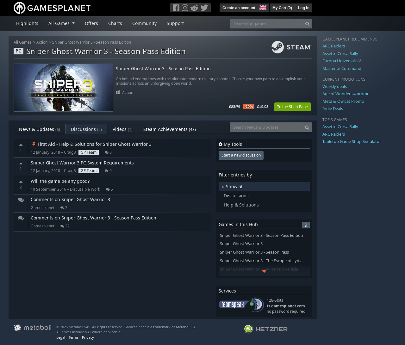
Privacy (88, 337)
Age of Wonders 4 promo (346, 93)
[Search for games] (266, 23)
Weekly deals (334, 86)
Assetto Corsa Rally (340, 53)
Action (41, 42)
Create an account (238, 8)
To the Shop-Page (292, 106)
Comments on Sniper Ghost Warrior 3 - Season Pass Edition (93, 218)
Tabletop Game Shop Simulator (351, 141)
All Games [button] (59, 23)
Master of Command (341, 68)
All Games (23, 42)
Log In (303, 8)
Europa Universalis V (341, 61)
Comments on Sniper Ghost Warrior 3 (70, 199)
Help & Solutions (241, 205)
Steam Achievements (169, 129)
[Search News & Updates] (266, 127)
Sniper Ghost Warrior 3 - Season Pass (254, 252)
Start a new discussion (241, 155)
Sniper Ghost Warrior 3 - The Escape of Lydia (261, 260)
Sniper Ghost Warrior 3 (241, 243)
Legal (60, 337)
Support (175, 23)
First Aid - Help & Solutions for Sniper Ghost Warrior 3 (91, 144)
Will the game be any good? (60, 181)
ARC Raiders (333, 46)
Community (144, 23)
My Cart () (282, 8)
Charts (115, 23)
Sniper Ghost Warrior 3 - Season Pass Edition (91, 42)
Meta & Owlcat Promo (343, 101)
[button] (262, 7)
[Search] (307, 23)
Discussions (86, 129)
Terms (73, 337)
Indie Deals (332, 108)
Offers (91, 23)
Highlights (27, 23)
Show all (235, 186)
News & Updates (39, 129)
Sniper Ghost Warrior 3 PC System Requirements (82, 163)
